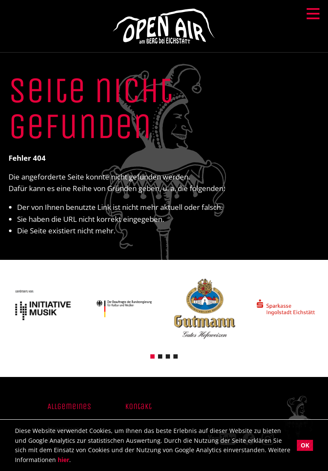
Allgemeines (69, 407)
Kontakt (138, 407)
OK (305, 445)
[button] (152, 356)
